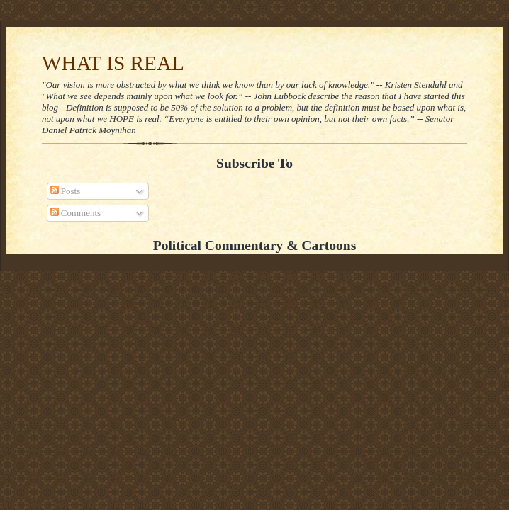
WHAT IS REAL (113, 63)
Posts (65, 191)
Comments (75, 213)
